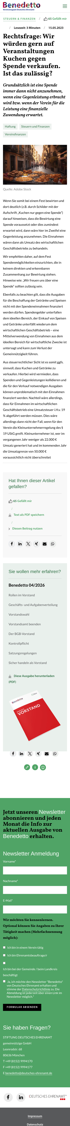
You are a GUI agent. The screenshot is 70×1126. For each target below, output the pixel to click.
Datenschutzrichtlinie (36, 989)
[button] (12, 544)
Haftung (10, 126)
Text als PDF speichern (26, 515)
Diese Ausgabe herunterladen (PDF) (32, 679)
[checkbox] (35, 962)
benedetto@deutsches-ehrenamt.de (28, 1073)
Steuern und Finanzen (35, 126)
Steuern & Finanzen (19, 19)
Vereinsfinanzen (15, 134)
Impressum (35, 1116)
